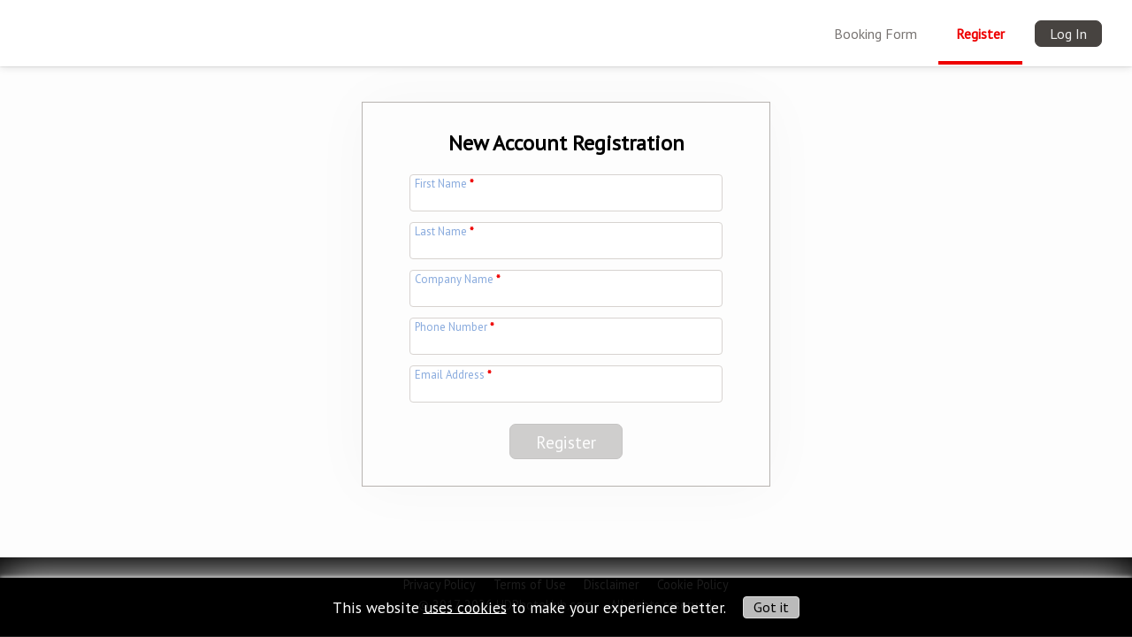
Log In (1068, 33)
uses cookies (465, 606)
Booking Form (875, 33)
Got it (771, 607)
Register (980, 33)
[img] (50, 23)
